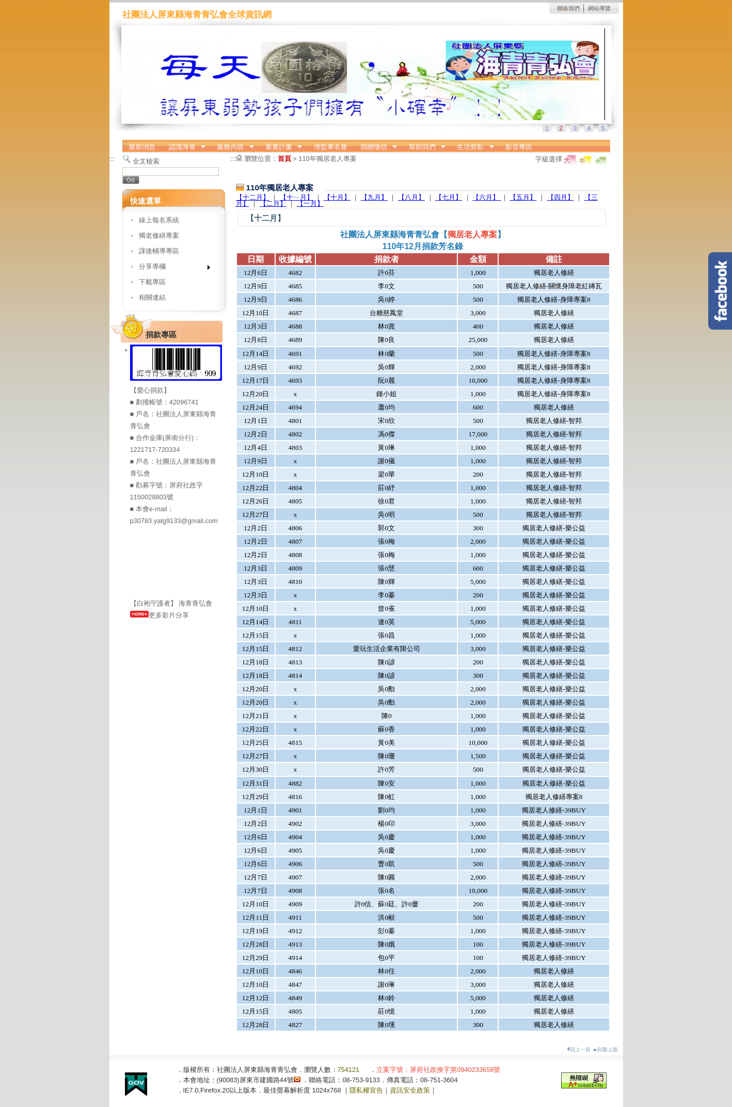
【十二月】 (252, 197)
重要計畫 (280, 147)
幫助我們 (423, 147)
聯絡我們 (568, 8)
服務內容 (232, 147)
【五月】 (523, 197)
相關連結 (152, 297)
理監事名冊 (330, 147)
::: (125, 143)
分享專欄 (171, 268)
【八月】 (411, 197)
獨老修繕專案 (159, 235)
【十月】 (337, 197)
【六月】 (486, 197)
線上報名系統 (159, 220)
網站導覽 (599, 8)
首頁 (284, 158)
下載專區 (152, 282)
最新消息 (142, 147)
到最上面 (605, 1049)
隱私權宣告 (366, 1090)
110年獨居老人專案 (327, 158)
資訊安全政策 (410, 1090)
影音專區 (518, 147)
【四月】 (560, 197)
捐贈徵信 (375, 147)
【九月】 (374, 197)
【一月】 (310, 203)
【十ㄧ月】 (296, 197)
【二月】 (273, 203)
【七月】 (448, 197)
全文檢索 (146, 161)
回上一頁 (579, 1049)
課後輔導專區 (159, 251)
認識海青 (183, 147)
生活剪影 (472, 147)
